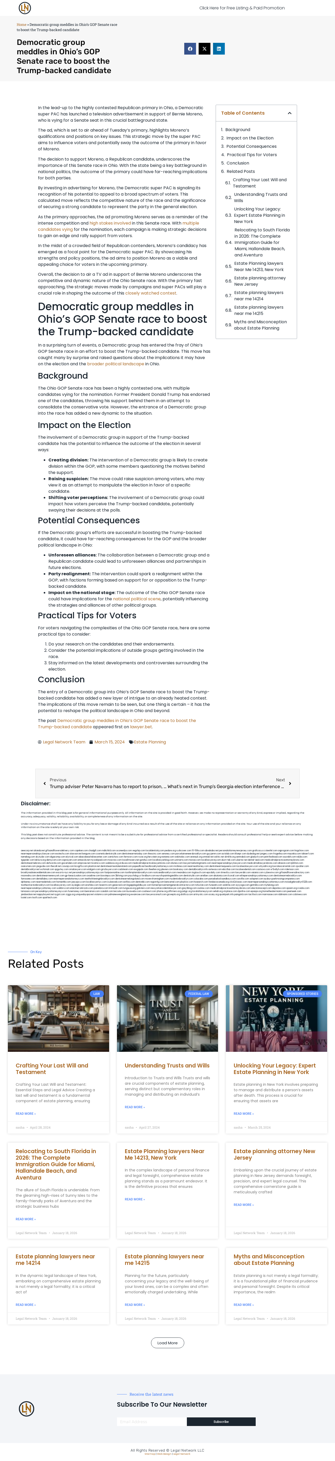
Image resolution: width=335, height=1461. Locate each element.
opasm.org (291, 888)
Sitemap (150, 1454)
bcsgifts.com (81, 866)
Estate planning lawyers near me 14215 (258, 310)
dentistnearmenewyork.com (50, 875)
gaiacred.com (119, 885)
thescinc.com (154, 853)
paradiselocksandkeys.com (222, 878)
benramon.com (92, 891)
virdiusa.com (125, 863)
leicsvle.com (120, 891)
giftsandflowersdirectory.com (294, 872)
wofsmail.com (47, 869)
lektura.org (40, 860)
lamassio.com (28, 891)
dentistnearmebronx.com (33, 863)
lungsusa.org (129, 888)
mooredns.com (28, 875)
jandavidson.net (28, 894)
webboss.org (112, 863)
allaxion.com (284, 863)
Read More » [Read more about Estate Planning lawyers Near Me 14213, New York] (135, 1199)
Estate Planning (150, 742)
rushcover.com (183, 850)
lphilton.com (297, 863)
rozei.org (142, 856)
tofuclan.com (202, 885)
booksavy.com (181, 869)
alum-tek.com (228, 860)
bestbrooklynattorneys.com (159, 866)
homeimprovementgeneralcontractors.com (173, 885)
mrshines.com (180, 866)
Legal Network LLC (187, 1450)
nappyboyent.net (45, 894)
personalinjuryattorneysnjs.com (88, 872)
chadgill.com (94, 850)
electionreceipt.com (261, 888)
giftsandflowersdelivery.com (59, 850)
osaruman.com (28, 866)
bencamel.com (172, 882)
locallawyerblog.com (163, 860)
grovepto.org (173, 894)
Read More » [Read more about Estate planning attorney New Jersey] (244, 1205)
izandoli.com (106, 891)
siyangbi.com (78, 885)
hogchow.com (302, 850)
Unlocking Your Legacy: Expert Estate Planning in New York (259, 215)
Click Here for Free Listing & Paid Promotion (242, 8)
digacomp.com (57, 856)
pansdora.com (101, 888)
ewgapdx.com (141, 869)
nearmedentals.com (46, 882)
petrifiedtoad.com (273, 856)
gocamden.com (69, 863)
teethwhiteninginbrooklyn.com (100, 878)
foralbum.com (149, 875)
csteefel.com (270, 850)
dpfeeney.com (28, 882)
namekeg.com (28, 856)
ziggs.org (70, 894)
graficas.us (258, 850)
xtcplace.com (230, 891)
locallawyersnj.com (211, 860)
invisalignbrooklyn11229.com (298, 882)
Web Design (164, 1454)
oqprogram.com (286, 850)
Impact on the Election (249, 138)
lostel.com (26, 897)
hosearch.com (201, 882)
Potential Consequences (251, 146)
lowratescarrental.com (283, 866)
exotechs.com (62, 853)
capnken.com (81, 850)
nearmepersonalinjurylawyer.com (38, 853)
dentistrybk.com (191, 875)
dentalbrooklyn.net (30, 869)
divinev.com (177, 863)
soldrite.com (229, 885)
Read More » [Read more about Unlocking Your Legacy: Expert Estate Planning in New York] (244, 1114)
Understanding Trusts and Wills (260, 197)
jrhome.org (162, 891)
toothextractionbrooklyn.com (35, 885)
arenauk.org (196, 856)
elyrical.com (72, 856)
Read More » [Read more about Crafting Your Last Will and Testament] (26, 1114)
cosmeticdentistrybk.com (108, 853)
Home (21, 24)
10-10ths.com (198, 850)
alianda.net (39, 850)
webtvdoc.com (182, 856)
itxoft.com (37, 897)
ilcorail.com (233, 875)
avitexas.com (215, 869)
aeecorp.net (27, 850)
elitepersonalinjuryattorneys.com (256, 875)
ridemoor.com (292, 869)
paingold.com (241, 894)
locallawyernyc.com (96, 882)
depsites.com (279, 888)
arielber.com (206, 875)
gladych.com (257, 856)
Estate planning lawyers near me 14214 (258, 296)
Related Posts (241, 171)
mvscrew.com (115, 860)
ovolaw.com (203, 888)
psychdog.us (134, 875)
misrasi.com (195, 860)
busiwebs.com (134, 891)
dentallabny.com (44, 878)
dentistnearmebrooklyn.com (288, 875)
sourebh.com (289, 856)
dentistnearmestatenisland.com (116, 866)
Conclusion (238, 163)
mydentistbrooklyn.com (181, 878)
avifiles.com (129, 882)
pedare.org (170, 850)
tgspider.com (27, 860)
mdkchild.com (109, 850)
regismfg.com (157, 882)
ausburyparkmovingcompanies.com (282, 878)
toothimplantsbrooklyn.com (138, 872)
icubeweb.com (114, 882)
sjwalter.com (302, 866)
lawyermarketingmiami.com (197, 863)
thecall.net (56, 866)
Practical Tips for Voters (252, 155)
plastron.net (94, 866)
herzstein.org (154, 856)
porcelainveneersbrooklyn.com (190, 853)
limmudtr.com (116, 888)
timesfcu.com (228, 872)
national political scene (137, 599)
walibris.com (63, 888)
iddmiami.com (285, 894)
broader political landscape (115, 364)
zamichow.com (115, 856)
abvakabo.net (212, 850)
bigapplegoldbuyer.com (139, 885)
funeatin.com (215, 885)
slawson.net (76, 853)
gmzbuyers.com (109, 869)
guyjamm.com (214, 853)
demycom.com (54, 860)
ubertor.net (241, 860)
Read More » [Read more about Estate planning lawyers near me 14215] (135, 1305)
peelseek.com (294, 891)
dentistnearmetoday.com (134, 853)
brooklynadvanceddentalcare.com (38, 872)
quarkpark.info (226, 894)
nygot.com (59, 894)
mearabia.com (184, 872)
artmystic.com (200, 894)
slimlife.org (230, 856)
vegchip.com (138, 850)
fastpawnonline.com (114, 872)
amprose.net (84, 863)
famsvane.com (28, 878)
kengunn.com (88, 853)
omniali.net (208, 856)
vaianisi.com (257, 872)
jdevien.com (167, 869)
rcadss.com (303, 888)
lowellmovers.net (130, 860)
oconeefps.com (124, 850)
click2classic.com (238, 882)
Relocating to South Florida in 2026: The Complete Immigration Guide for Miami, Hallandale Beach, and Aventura (262, 242)
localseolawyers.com (247, 866)
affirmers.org (174, 891)
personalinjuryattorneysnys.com (51, 891)
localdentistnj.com (155, 850)
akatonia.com (220, 875)
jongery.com (266, 853)
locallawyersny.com (61, 885)
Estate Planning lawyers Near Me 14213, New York (259, 266)
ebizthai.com (228, 869)
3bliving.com (121, 875)
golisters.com (143, 888)
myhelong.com (271, 885)
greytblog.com (189, 888)
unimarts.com (181, 860)
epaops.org (256, 891)
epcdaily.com (213, 872)
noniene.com (167, 856)
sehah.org (218, 891)
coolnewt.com (149, 891)
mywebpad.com (99, 860)
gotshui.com (146, 860)
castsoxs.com (263, 869)
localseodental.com (246, 869)
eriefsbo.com (92, 885)
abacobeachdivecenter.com (93, 856)
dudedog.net (253, 853)
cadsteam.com (125, 869)
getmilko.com (257, 885)
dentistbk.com (143, 882)
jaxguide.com (43, 866)
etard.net (74, 888)
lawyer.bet (141, 727)
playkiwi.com (186, 882)
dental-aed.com (256, 860)
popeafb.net (138, 866)
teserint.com (105, 885)
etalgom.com (93, 869)
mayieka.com (294, 853)
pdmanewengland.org (119, 894)
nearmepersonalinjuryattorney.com (38, 888)
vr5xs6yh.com (277, 869)
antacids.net (84, 860)
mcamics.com (98, 863)
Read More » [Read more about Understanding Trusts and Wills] (135, 1107)
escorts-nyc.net (64, 872)
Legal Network (181, 1454)
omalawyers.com (78, 869)
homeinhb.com (64, 882)
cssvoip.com (68, 866)
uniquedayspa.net (85, 894)
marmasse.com (270, 894)
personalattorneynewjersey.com (235, 850)
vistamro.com (101, 894)
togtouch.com (199, 872)
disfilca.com (187, 894)
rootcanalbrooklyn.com (164, 872)
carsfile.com (243, 878)
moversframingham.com (157, 878)
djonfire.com (244, 891)
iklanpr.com (240, 853)
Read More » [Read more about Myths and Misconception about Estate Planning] (244, 1305)
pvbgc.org (187, 891)
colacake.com (201, 878)
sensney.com (168, 853)
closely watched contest (150, 293)
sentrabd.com (243, 856)
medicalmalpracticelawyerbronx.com (151, 863)
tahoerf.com (308, 853)
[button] (190, 49)
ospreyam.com (69, 860)
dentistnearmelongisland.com (129, 878)
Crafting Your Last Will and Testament (260, 183)
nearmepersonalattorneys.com (68, 878)
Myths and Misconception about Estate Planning (260, 325)
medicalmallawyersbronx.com (262, 863)
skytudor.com (42, 856)
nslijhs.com (302, 856)
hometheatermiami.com (275, 891)
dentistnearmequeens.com (222, 866)
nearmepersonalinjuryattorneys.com (266, 882)
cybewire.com (271, 872)
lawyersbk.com (243, 872)
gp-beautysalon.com (75, 875)
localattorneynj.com (202, 891)
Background (237, 130)
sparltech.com (50, 897)
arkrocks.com (86, 888)
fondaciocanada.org (219, 882)
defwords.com (53, 863)
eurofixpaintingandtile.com (169, 875)
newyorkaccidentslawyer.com (166, 888)
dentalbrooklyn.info (198, 869)
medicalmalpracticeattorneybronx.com (284, 860)
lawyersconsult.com (156, 894)
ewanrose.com (138, 894)
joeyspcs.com (78, 882)
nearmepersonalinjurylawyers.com (229, 863)
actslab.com (228, 853)
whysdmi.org (265, 866)
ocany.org (214, 894)
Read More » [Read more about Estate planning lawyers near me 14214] (26, 1305)
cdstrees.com (300, 894)
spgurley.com (62, 869)
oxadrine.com (93, 875)
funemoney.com (76, 891)
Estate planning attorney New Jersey (260, 281)
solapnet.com (256, 878)
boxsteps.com (108, 875)
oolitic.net (219, 856)
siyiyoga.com (242, 885)
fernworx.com (131, 856)
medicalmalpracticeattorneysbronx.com (230, 888)
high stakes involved (110, 223)
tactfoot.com (255, 894)
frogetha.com (280, 853)
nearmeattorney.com (198, 866)
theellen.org (154, 869)
